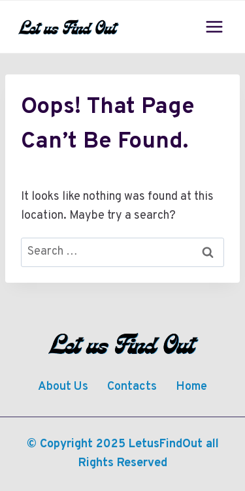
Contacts (132, 386)
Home (191, 386)
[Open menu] (214, 26)
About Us (63, 386)
